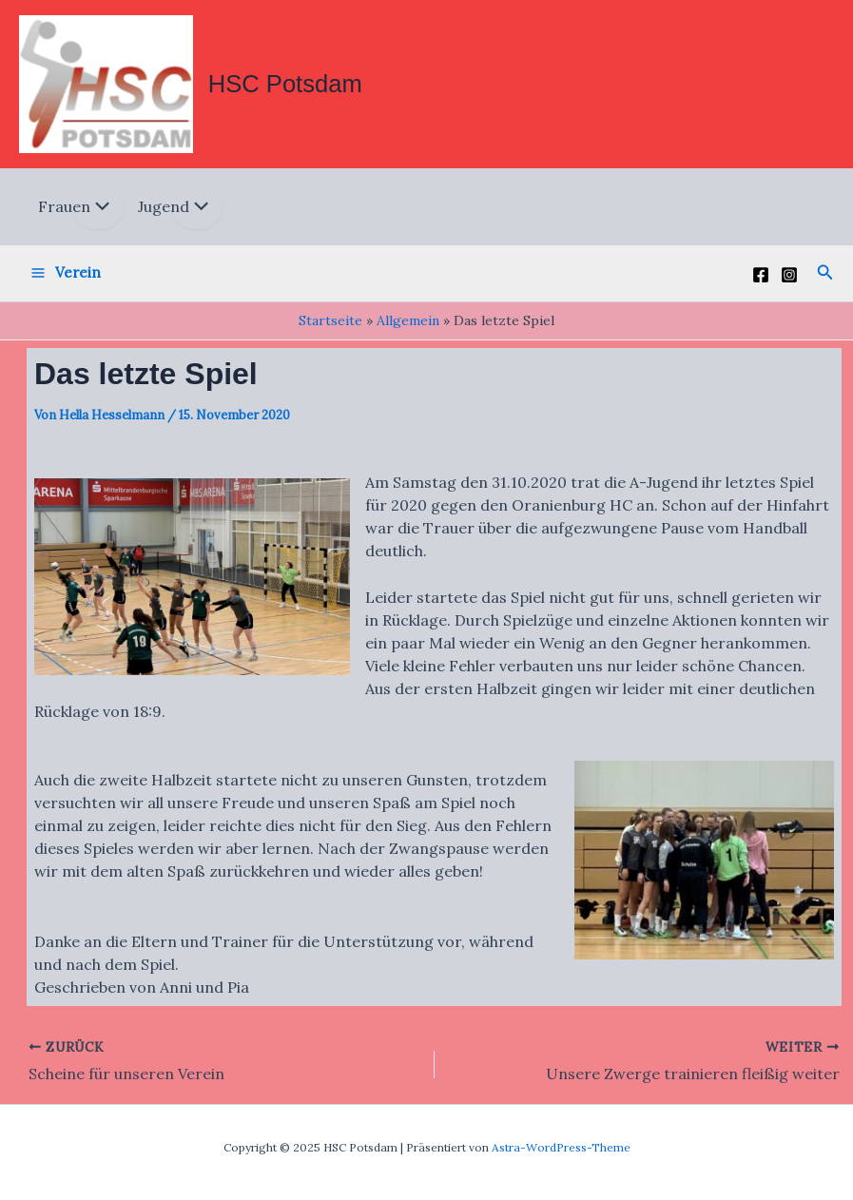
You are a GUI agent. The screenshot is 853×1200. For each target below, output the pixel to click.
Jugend (163, 211)
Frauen (64, 211)
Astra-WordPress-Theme (561, 1147)
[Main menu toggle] (65, 277)
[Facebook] (760, 279)
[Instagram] (789, 279)
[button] (825, 277)
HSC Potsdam (291, 85)
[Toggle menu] (98, 211)
